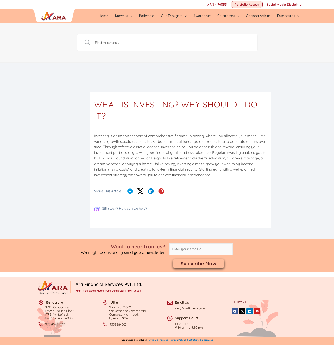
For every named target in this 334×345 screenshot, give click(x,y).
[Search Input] (173, 42)
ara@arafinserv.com (190, 308)
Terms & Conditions (158, 339)
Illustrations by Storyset (200, 339)
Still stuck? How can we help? (120, 209)
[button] (247, 4)
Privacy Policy (177, 339)
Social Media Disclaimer (285, 4)
